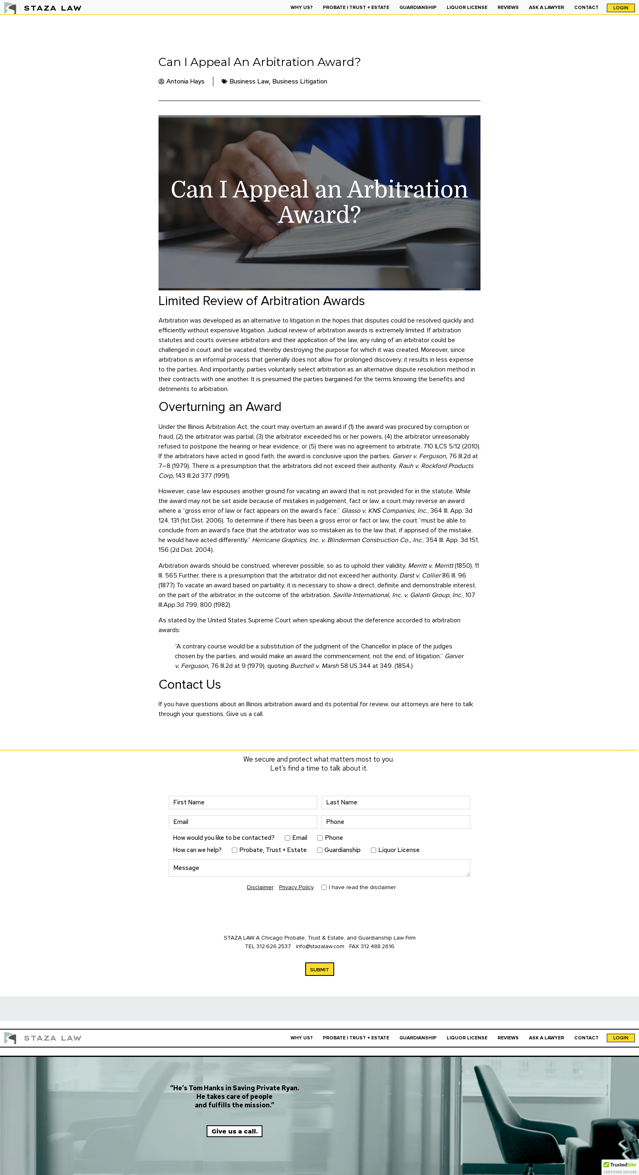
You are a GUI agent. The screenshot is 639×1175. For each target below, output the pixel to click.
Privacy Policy (296, 887)
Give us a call (244, 714)
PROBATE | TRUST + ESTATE (356, 7)
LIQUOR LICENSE (467, 7)
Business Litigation (299, 81)
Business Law (249, 81)
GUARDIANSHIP (417, 7)
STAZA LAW (53, 8)
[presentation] (231, 913)
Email (299, 838)
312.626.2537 (273, 946)
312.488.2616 (377, 946)
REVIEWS (508, 7)
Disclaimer (260, 887)
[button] (620, 1167)
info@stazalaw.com (321, 946)
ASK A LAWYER (546, 7)
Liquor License (399, 850)
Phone (334, 838)
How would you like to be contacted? (224, 838)
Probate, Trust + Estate (273, 850)
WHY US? (302, 7)
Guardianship (342, 850)
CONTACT (586, 7)
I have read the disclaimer (362, 887)
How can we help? (197, 850)
